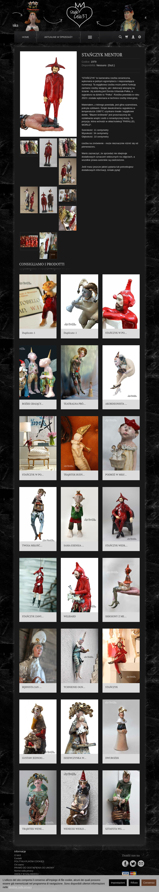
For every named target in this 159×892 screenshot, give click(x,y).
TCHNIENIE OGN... (74, 687)
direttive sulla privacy (20, 887)
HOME (25, 37)
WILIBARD (70, 616)
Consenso (149, 882)
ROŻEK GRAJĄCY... (32, 403)
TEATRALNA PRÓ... (74, 403)
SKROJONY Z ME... (115, 616)
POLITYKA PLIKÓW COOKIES (29, 861)
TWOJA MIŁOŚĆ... (32, 545)
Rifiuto (134, 882)
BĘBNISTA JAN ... (31, 687)
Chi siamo (19, 864)
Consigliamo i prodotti (42, 264)
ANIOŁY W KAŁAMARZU (26, 874)
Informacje (20, 851)
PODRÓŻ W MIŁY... (116, 474)
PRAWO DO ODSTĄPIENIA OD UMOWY (34, 868)
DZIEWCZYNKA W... (75, 758)
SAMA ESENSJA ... (74, 545)
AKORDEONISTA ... (116, 403)
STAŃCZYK (111, 687)
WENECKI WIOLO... (75, 828)
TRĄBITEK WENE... (33, 828)
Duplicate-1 (28, 332)
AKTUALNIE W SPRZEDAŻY (58, 37)
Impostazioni (118, 882)
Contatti (18, 858)
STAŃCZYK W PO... (116, 332)
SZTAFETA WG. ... (115, 828)
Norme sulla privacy (23, 871)
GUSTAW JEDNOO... (33, 758)
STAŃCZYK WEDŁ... (116, 545)
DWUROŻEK (112, 758)
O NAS (17, 855)
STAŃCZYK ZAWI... (33, 616)
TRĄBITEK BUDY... (74, 474)
